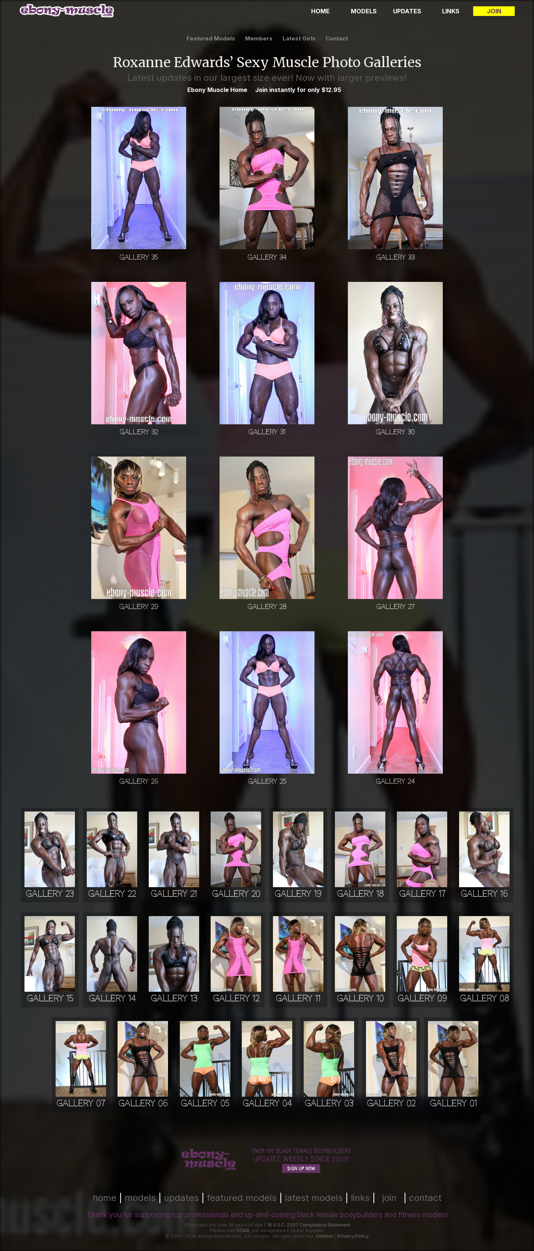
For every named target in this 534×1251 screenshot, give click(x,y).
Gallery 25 (267, 781)
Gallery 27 (395, 606)
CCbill (242, 1230)
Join (494, 11)
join (389, 1197)
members (259, 38)
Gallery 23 (50, 894)
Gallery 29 (138, 606)
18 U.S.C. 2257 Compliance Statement (308, 1225)
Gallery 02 (391, 1104)
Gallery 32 (138, 432)
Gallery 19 (298, 894)
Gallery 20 (236, 894)
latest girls (299, 38)
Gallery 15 (50, 999)
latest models (314, 1197)
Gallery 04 (267, 1104)
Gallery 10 (360, 999)
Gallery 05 (205, 1104)
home (104, 1197)
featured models (211, 38)
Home (320, 11)
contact (337, 38)
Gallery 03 (328, 1104)
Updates (407, 11)
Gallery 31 (267, 432)
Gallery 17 (422, 894)
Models (364, 11)
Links (450, 11)
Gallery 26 (138, 781)
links (360, 1197)
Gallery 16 (484, 894)
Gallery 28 (266, 606)
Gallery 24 (395, 781)
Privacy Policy (353, 1236)
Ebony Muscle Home (217, 89)
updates (181, 1197)
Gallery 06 (143, 1104)
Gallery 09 (422, 999)
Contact (324, 1236)
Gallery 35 (138, 257)
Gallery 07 (80, 1104)
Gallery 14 (112, 999)
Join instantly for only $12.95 (298, 89)
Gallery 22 (112, 894)
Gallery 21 (174, 894)
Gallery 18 (360, 894)
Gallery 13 (174, 999)
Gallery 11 (298, 999)
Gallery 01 (453, 1104)
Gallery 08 (484, 999)
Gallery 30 (395, 432)
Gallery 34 (266, 257)
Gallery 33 (395, 257)
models (140, 1197)
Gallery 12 (236, 999)
